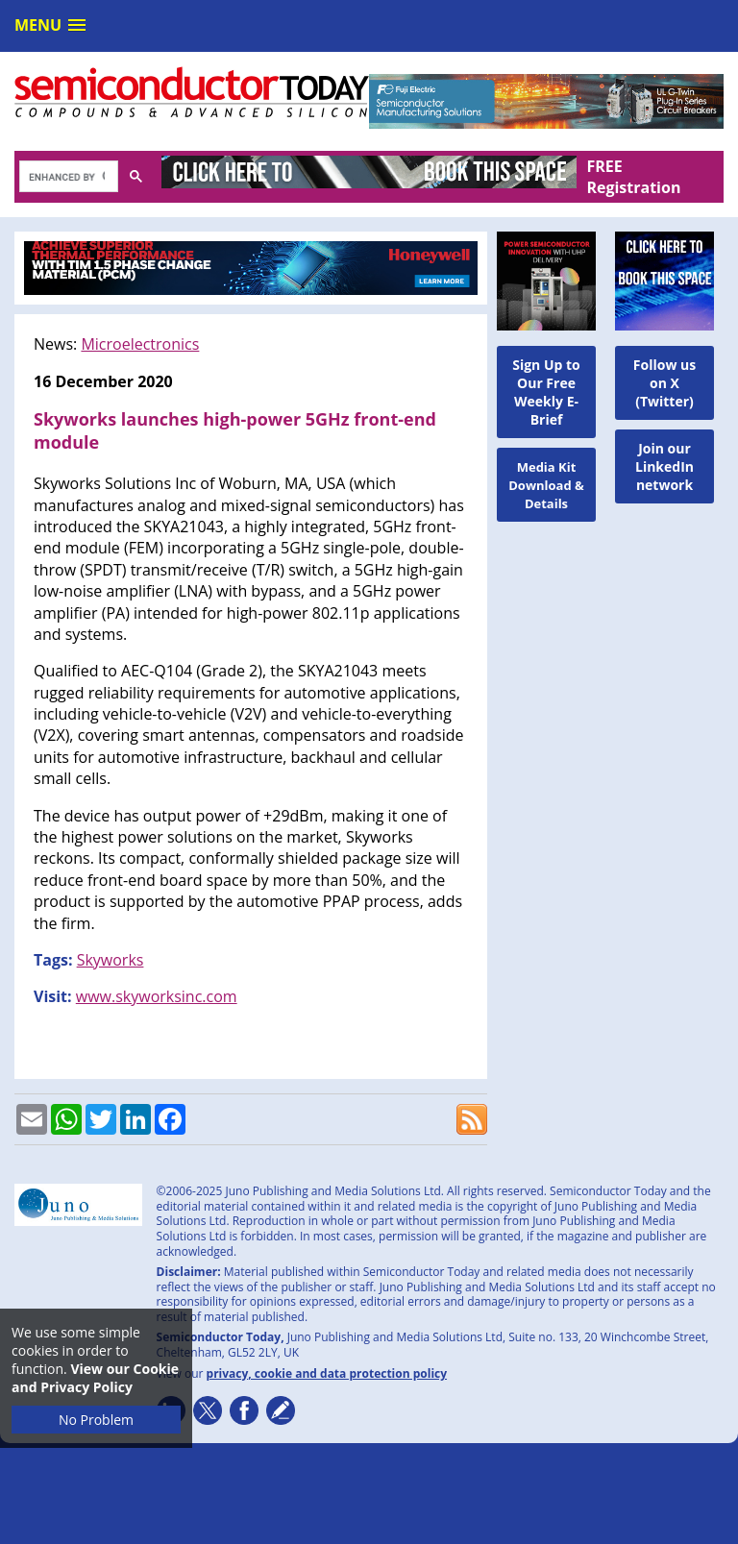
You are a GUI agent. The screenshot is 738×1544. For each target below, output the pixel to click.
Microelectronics (140, 344)
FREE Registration (633, 177)
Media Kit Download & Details (546, 485)
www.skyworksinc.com (156, 996)
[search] (67, 177)
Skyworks (110, 959)
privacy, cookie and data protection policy (327, 1373)
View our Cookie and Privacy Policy (95, 1378)
